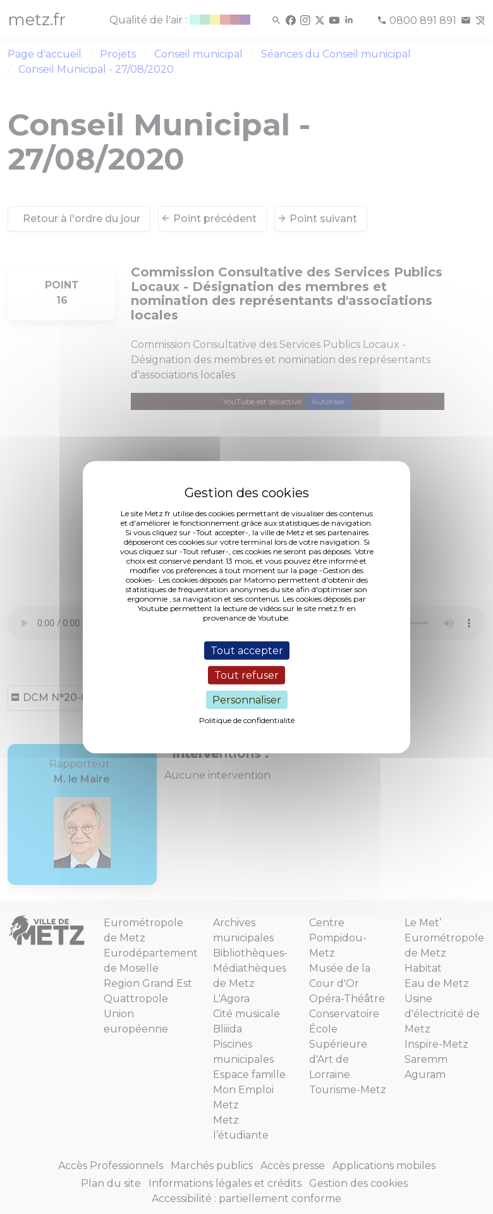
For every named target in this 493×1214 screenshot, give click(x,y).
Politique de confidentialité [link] (247, 720)
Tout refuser (246, 675)
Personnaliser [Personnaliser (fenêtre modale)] (246, 700)
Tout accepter (246, 650)
